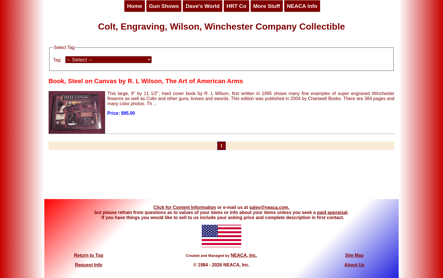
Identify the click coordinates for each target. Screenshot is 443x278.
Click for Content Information (184, 207)
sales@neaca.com (268, 207)
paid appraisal (332, 212)
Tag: (57, 60)
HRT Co (236, 6)
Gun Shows (164, 6)
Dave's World (203, 6)
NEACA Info (302, 6)
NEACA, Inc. (244, 255)
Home (134, 6)
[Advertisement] (221, 178)
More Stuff (266, 6)
